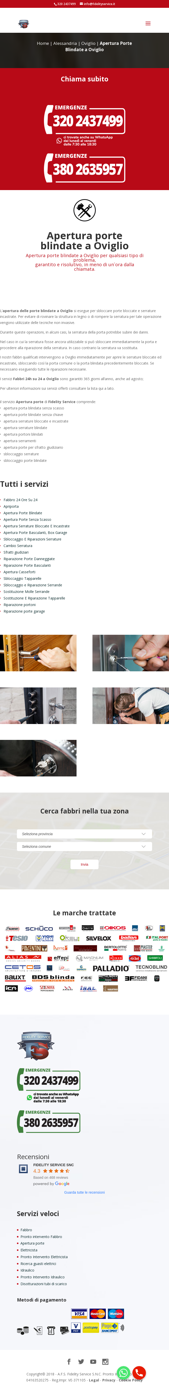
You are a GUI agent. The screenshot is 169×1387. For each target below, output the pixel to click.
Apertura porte (32, 1243)
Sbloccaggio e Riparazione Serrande (33, 585)
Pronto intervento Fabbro (41, 1236)
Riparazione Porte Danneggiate (29, 558)
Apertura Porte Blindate (23, 512)
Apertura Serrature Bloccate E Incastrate (37, 526)
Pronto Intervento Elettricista (44, 1256)
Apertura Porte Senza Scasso (27, 519)
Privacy (108, 1380)
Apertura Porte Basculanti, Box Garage (35, 532)
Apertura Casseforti (19, 571)
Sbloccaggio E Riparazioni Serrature (32, 539)
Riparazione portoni (20, 604)
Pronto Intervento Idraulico (42, 1277)
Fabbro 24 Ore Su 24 (20, 499)
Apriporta (11, 506)
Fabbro (26, 1229)
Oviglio (88, 43)
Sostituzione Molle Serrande (27, 591)
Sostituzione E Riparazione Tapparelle (34, 598)
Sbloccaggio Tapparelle (22, 578)
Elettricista (28, 1250)
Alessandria (65, 43)
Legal (94, 1380)
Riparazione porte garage (24, 611)
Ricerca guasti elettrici (38, 1263)
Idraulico (27, 1270)
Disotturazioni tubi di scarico (43, 1283)
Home (43, 43)
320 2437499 (66, 4)
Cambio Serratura (18, 545)
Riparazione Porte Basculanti (27, 565)
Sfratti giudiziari (16, 552)
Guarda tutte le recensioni (84, 1192)
